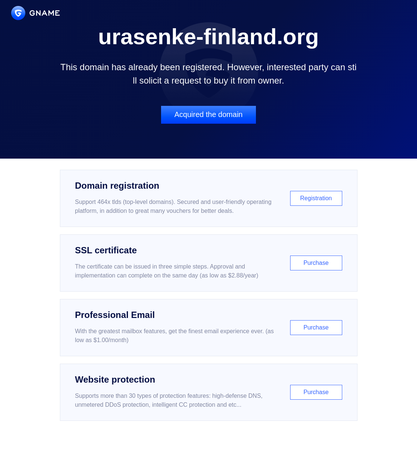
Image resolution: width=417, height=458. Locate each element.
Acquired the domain (208, 114)
